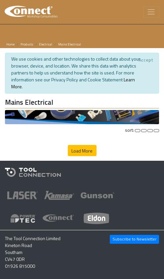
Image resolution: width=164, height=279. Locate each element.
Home (10, 44)
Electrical (45, 44)
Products (26, 44)
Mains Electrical (69, 44)
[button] (82, 116)
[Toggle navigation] (151, 12)
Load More (82, 150)
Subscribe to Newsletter (134, 239)
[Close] (146, 60)
